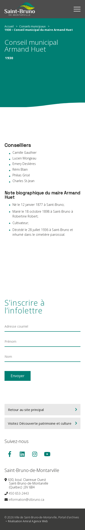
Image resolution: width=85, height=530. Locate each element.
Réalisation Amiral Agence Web (28, 521)
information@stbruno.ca (26, 499)
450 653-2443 (19, 493)
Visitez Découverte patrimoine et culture (39, 423)
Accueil (9, 26)
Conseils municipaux (32, 26)
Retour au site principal (26, 409)
